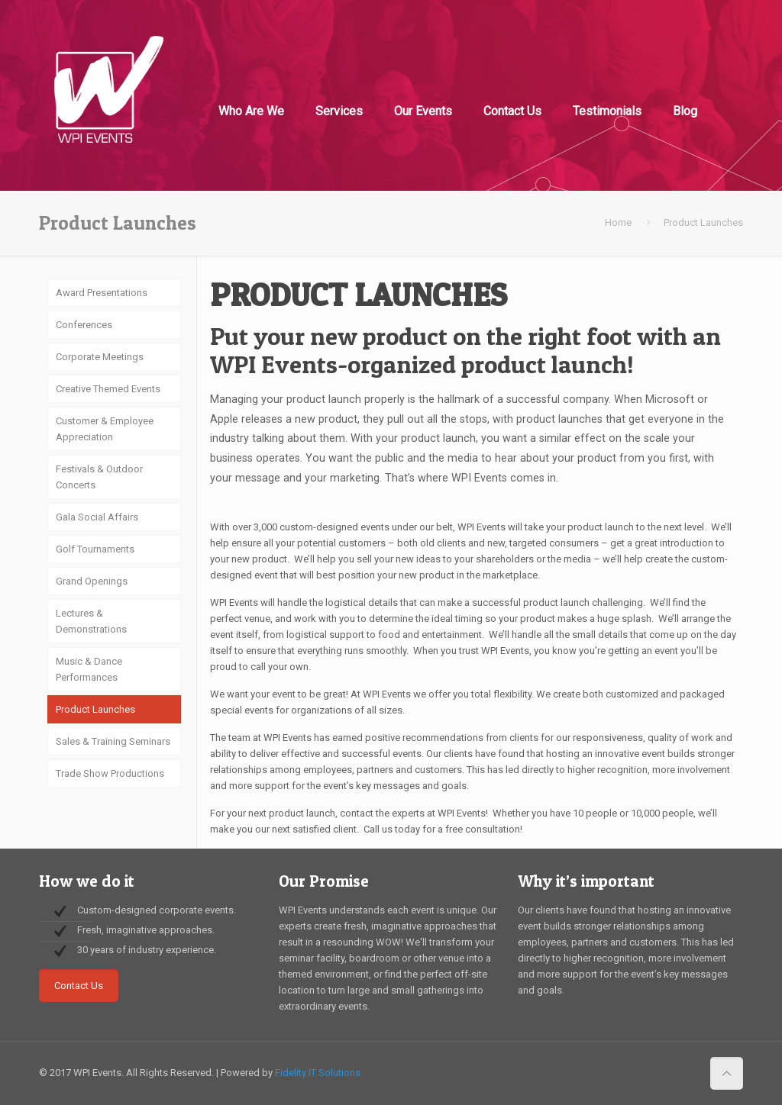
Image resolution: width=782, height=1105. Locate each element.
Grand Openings (92, 581)
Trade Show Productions (110, 773)
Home (618, 222)
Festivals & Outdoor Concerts (99, 477)
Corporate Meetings (100, 356)
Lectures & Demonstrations (91, 621)
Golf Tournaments (95, 549)
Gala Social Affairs (97, 517)
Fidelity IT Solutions (317, 1072)
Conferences (84, 324)
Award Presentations (101, 292)
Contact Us (78, 985)
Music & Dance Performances (89, 669)
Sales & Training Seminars (113, 741)
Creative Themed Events (108, 389)
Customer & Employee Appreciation (104, 429)
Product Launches (95, 709)
